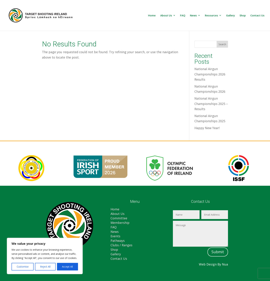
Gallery (230, 15)
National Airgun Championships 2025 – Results (211, 103)
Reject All (45, 266)
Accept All (67, 266)
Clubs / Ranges (121, 245)
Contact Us (257, 15)
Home (152, 15)
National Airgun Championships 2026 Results (209, 74)
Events (115, 236)
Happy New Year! (207, 128)
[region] (45, 256)
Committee (119, 218)
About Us (166, 15)
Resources (211, 15)
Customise (23, 266)
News (193, 15)
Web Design (208, 264)
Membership (120, 223)
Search (222, 44)
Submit (217, 251)
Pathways (118, 241)
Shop (243, 15)
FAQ (182, 15)
